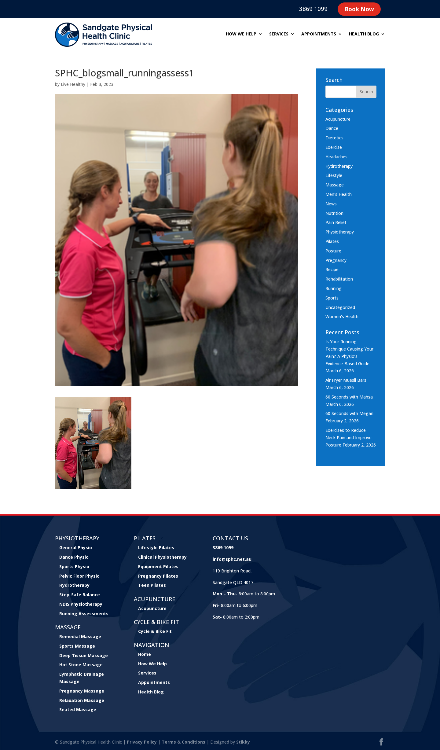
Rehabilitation (339, 279)
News (331, 204)
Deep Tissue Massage (83, 655)
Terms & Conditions (183, 742)
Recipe (332, 269)
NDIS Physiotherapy (80, 604)
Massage (334, 185)
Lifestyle (333, 175)
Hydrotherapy (339, 166)
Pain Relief (335, 222)
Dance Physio (74, 557)
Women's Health (341, 316)
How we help (241, 34)
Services (278, 34)
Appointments (318, 34)
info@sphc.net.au (232, 559)
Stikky (243, 742)
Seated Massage (77, 709)
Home (144, 654)
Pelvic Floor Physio (79, 576)
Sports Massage (77, 646)
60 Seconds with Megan (349, 413)
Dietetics (334, 138)
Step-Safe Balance (79, 594)
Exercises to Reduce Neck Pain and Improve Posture (348, 437)
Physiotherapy (339, 232)
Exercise (333, 147)
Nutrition (334, 213)
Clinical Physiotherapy (162, 557)
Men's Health (338, 194)
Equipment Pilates (158, 566)
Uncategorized (340, 307)
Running (333, 288)
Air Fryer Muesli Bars (345, 380)
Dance (331, 128)
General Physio (75, 547)
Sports (332, 298)
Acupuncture (337, 119)
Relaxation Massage (81, 700)
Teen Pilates (152, 585)
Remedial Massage (80, 636)
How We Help (152, 664)
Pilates (332, 241)
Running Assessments (83, 613)
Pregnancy (335, 260)
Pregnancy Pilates (158, 576)
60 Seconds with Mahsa (349, 397)
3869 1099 (313, 9)
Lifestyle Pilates (156, 547)
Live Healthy (73, 84)
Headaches (336, 157)
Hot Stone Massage (81, 664)
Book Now (359, 9)
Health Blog (364, 34)
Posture (333, 251)
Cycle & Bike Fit (155, 631)
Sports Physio (74, 566)
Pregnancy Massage (81, 691)
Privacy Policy (142, 742)
